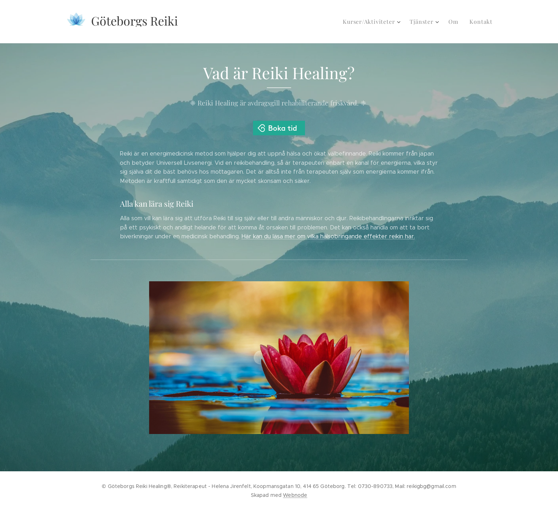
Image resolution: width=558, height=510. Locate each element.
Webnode (295, 495)
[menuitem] (377, 22)
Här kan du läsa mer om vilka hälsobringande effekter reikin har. (328, 236)
